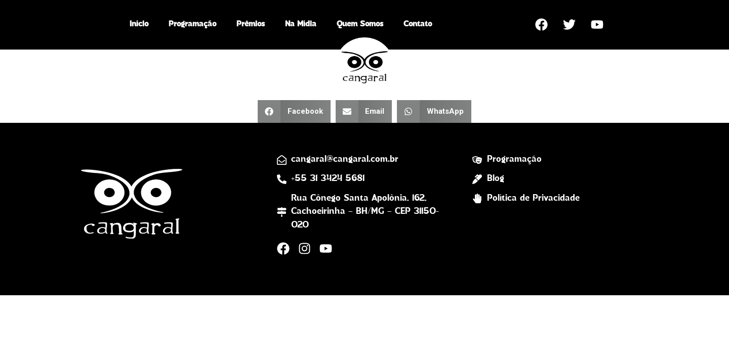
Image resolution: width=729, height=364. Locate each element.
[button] (294, 111)
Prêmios (250, 24)
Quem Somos (360, 24)
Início (139, 24)
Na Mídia (300, 24)
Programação (192, 24)
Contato (417, 24)
